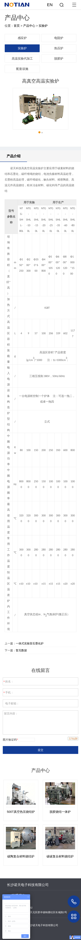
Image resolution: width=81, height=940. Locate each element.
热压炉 (58, 48)
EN (50, 4)
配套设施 (22, 69)
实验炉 (43, 25)
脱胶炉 (58, 58)
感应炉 (22, 38)
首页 (17, 25)
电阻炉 (58, 38)
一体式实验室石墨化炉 (30, 643)
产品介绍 (14, 156)
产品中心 (29, 25)
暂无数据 (21, 650)
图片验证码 (10, 739)
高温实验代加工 (22, 58)
